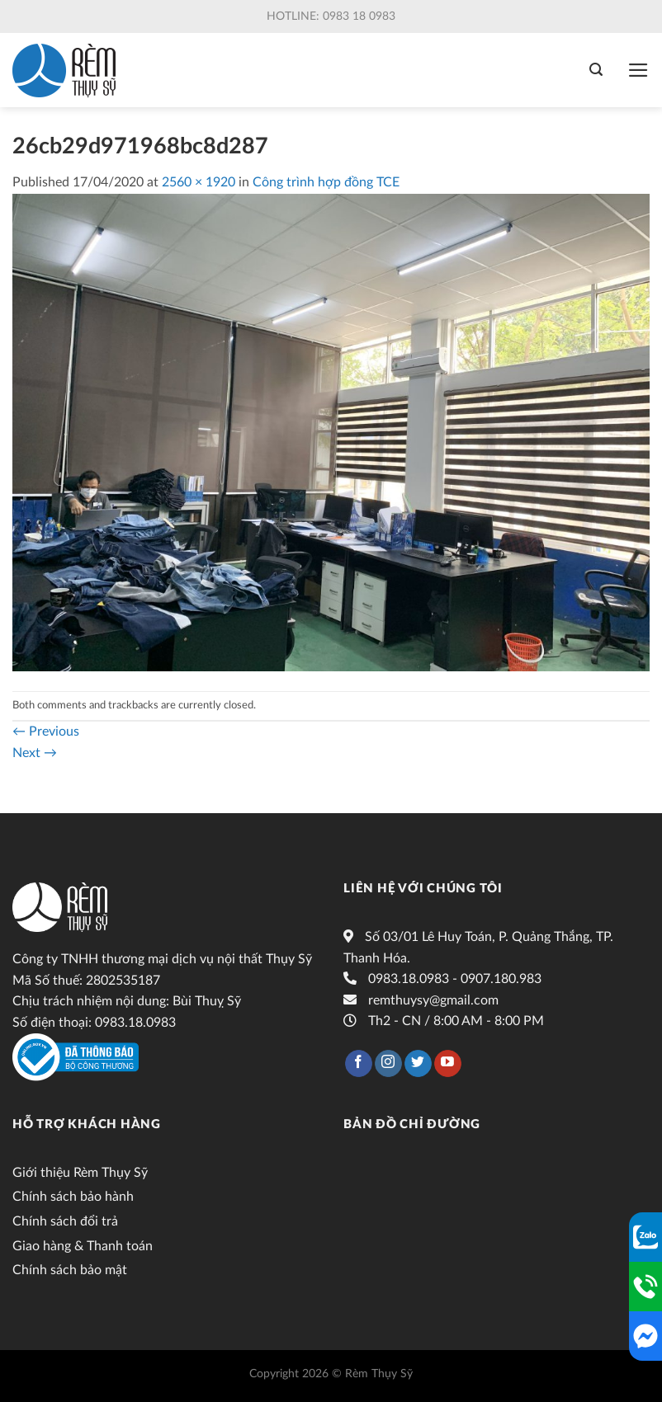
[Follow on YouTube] (447, 1064)
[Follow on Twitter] (418, 1064)
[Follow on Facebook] (358, 1064)
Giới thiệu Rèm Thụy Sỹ (80, 1172)
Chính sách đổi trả (65, 1221)
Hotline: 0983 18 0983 (331, 16)
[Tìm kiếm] (596, 70)
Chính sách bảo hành (73, 1196)
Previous (45, 731)
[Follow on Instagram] (388, 1064)
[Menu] (638, 70)
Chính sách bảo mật (69, 1270)
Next (34, 753)
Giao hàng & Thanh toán (82, 1246)
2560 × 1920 (198, 182)
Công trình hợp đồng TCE (326, 182)
